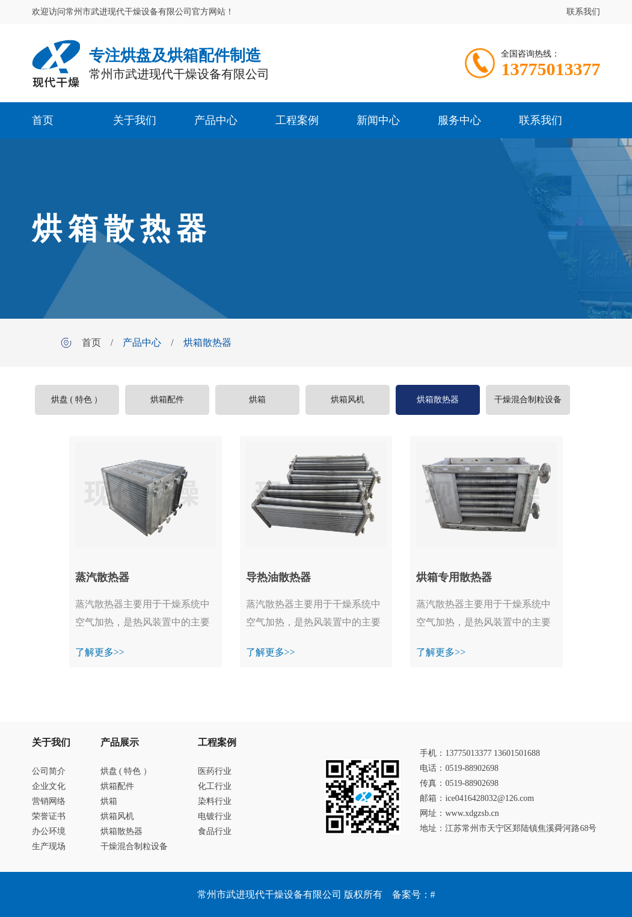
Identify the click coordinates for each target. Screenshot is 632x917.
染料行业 (215, 801)
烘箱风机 (347, 399)
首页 (43, 120)
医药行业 (215, 771)
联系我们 (583, 11)
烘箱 (257, 399)
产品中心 (216, 120)
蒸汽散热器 (102, 577)
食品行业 (215, 831)
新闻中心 (378, 120)
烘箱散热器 (207, 342)
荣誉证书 (49, 816)
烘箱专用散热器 (454, 577)
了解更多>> (99, 652)
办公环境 (49, 831)
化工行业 (215, 786)
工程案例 (297, 120)
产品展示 (119, 742)
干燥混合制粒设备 (528, 399)
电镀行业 (215, 816)
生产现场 (49, 846)
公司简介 (49, 771)
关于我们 (134, 120)
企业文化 (49, 786)
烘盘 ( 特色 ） (76, 399)
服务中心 (459, 120)
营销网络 (49, 801)
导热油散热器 (278, 577)
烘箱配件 (167, 399)
